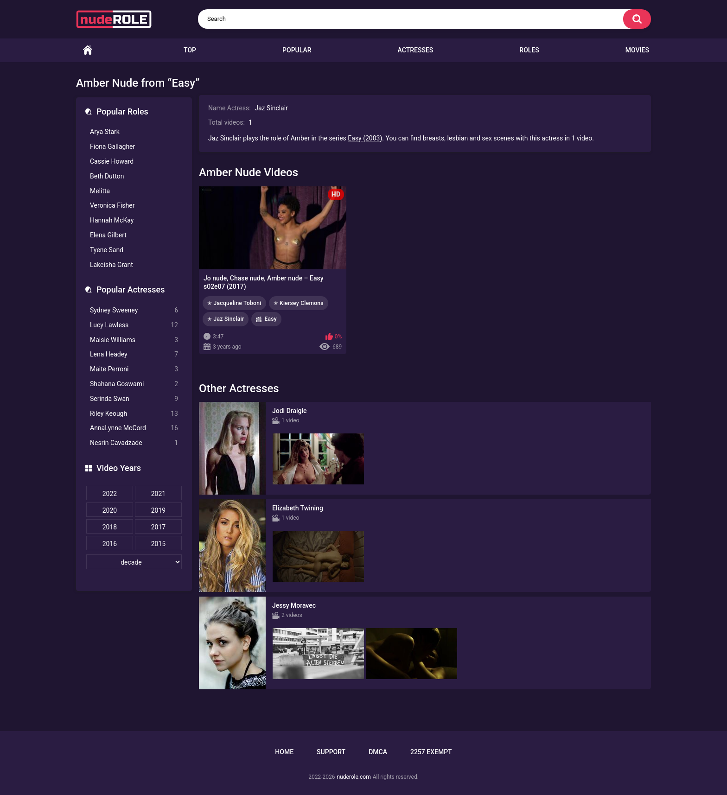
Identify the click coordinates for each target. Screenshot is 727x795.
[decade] (134, 561)
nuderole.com (353, 777)
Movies (637, 50)
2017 (158, 527)
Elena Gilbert (108, 235)
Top (190, 50)
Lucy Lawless (134, 325)
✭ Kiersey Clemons (299, 303)
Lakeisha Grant (111, 264)
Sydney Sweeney (134, 310)
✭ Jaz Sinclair (225, 319)
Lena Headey (134, 354)
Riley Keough (134, 414)
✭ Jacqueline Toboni (234, 303)
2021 (158, 493)
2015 (158, 543)
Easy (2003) (365, 138)
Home (87, 50)
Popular (296, 50)
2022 (109, 493)
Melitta (100, 191)
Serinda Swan (134, 399)
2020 (109, 510)
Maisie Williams (134, 340)
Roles (529, 50)
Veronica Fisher (112, 205)
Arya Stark (105, 131)
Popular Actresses (130, 289)
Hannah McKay (112, 220)
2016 (109, 543)
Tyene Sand (106, 250)
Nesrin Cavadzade (134, 443)
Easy (270, 319)
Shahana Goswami (134, 384)
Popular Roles (122, 111)
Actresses (416, 50)
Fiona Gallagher (112, 146)
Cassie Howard (112, 161)
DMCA (378, 752)
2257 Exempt (431, 752)
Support (331, 752)
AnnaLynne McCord (134, 428)
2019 (158, 510)
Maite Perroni (134, 369)
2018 (109, 527)
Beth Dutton (107, 176)
